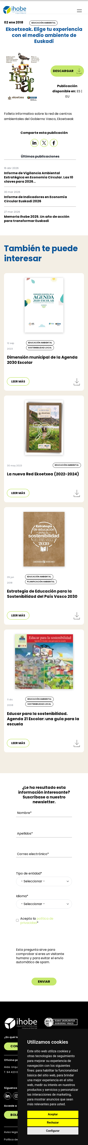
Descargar (67, 71)
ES (79, 91)
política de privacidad (36, 920)
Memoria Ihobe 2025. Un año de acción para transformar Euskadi (36, 218)
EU (67, 96)
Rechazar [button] (53, 1122)
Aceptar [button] (53, 1114)
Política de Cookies (16, 1139)
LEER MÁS (18, 381)
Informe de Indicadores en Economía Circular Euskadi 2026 (35, 199)
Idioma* (22, 896)
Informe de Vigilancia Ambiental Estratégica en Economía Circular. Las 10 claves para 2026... (38, 177)
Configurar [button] (53, 1130)
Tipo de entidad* (29, 873)
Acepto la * (36, 921)
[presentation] (46, 940)
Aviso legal (11, 1132)
